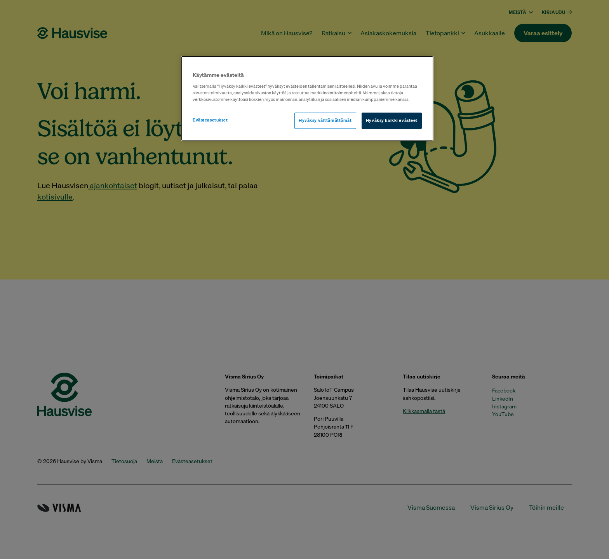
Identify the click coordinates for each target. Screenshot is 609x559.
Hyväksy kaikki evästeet (392, 120)
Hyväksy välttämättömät (325, 120)
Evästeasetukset (210, 119)
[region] (307, 98)
